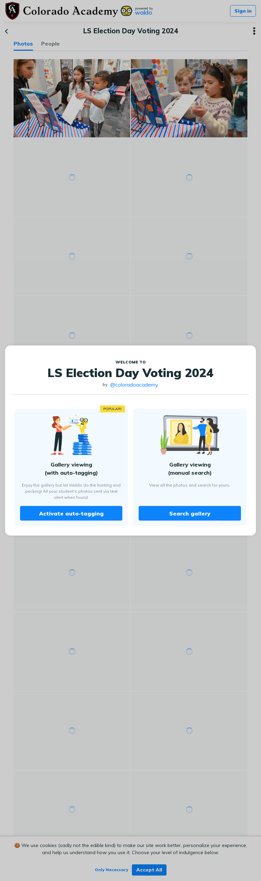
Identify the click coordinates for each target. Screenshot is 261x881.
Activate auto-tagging (71, 513)
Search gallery (189, 513)
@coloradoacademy (134, 384)
